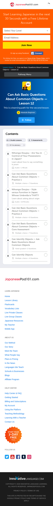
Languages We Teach (14, 367)
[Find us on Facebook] (18, 457)
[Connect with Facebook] (37, 53)
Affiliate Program (12, 379)
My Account (10, 405)
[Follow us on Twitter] (7, 457)
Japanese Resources (14, 321)
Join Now (26, 45)
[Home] (24, 6)
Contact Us (9, 422)
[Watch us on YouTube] (12, 457)
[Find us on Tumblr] (24, 457)
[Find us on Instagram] (29, 457)
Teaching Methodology (14, 414)
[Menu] (4, 4)
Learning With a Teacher (15, 418)
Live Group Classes (13, 317)
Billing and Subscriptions (15, 401)
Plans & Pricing (11, 359)
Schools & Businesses (14, 371)
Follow (28, 120)
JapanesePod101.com (36, 486)
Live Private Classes (14, 312)
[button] (48, 4)
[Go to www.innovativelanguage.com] (26, 478)
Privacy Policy (40, 58)
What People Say (12, 355)
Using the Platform (13, 409)
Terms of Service (38, 498)
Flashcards (9, 304)
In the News (10, 363)
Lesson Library (8, 67)
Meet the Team (11, 351)
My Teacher (10, 325)
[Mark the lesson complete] (45, 153)
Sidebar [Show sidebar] (26, 74)
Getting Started (11, 397)
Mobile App (9, 329)
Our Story (9, 347)
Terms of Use (31, 58)
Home (7, 296)
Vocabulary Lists (12, 308)
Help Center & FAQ (13, 393)
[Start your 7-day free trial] (13, 435)
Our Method (10, 343)
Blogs (7, 375)
